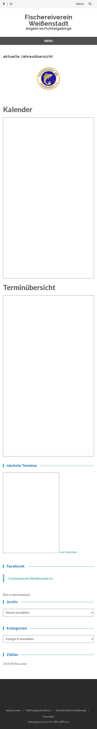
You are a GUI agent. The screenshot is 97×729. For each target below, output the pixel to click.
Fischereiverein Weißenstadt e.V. (30, 578)
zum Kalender (68, 552)
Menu (80, 4)
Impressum (13, 710)
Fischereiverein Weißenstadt (48, 20)
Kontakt (48, 716)
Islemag (33, 721)
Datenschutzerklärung (71, 710)
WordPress (61, 721)
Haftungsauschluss (38, 710)
